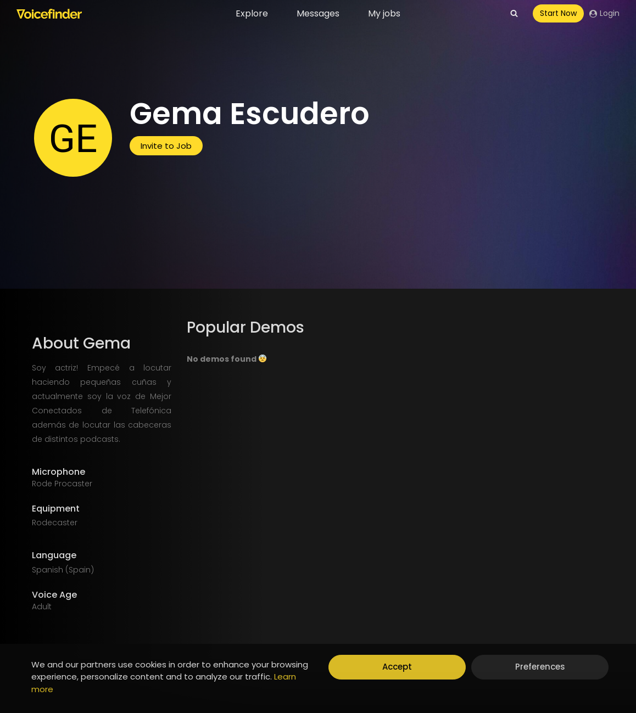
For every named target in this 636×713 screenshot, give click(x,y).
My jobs (384, 13)
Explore (252, 13)
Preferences (540, 666)
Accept (397, 666)
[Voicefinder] (49, 14)
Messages (318, 13)
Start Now (558, 13)
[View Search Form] (514, 13)
